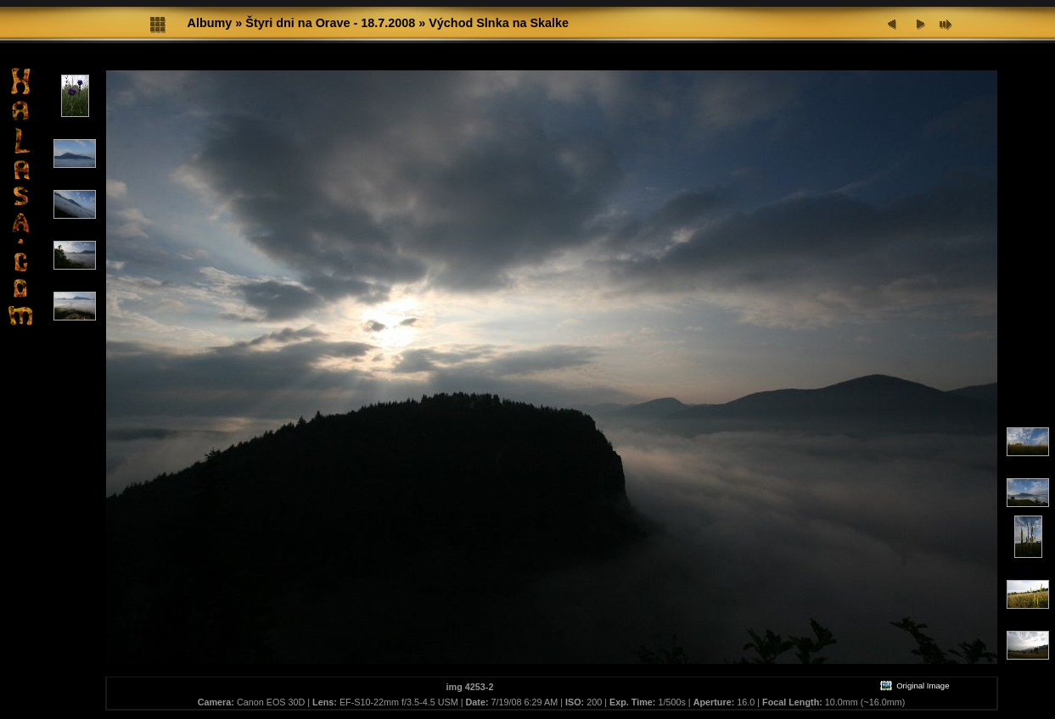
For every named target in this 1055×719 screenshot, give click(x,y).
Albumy (210, 23)
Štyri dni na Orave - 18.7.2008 (330, 23)
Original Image (914, 685)
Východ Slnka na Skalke (499, 23)
